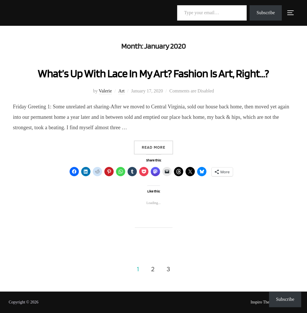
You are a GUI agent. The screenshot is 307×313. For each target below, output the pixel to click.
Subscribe (266, 12)
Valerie (105, 90)
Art (121, 90)
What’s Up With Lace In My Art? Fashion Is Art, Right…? (153, 73)
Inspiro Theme (262, 302)
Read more (157, 147)
